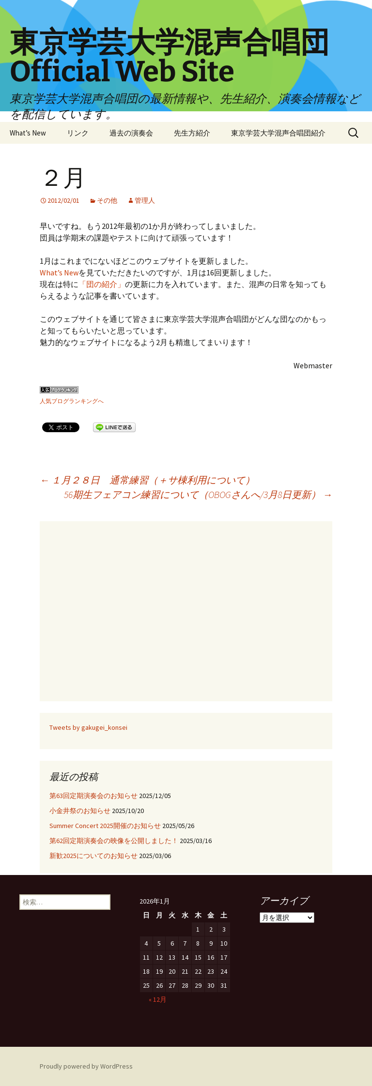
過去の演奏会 (131, 132)
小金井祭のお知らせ (79, 810)
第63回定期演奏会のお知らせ (93, 795)
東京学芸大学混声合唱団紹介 (278, 132)
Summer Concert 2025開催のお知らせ (105, 825)
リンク (78, 132)
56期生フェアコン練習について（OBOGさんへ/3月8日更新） (198, 494)
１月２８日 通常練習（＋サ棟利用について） (147, 480)
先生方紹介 (192, 132)
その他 (107, 200)
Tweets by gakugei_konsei (88, 727)
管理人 (145, 200)
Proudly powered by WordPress (86, 1066)
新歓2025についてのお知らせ (93, 855)
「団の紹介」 (101, 284)
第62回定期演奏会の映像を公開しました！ (113, 840)
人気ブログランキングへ (72, 401)
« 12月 (158, 999)
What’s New (28, 132)
